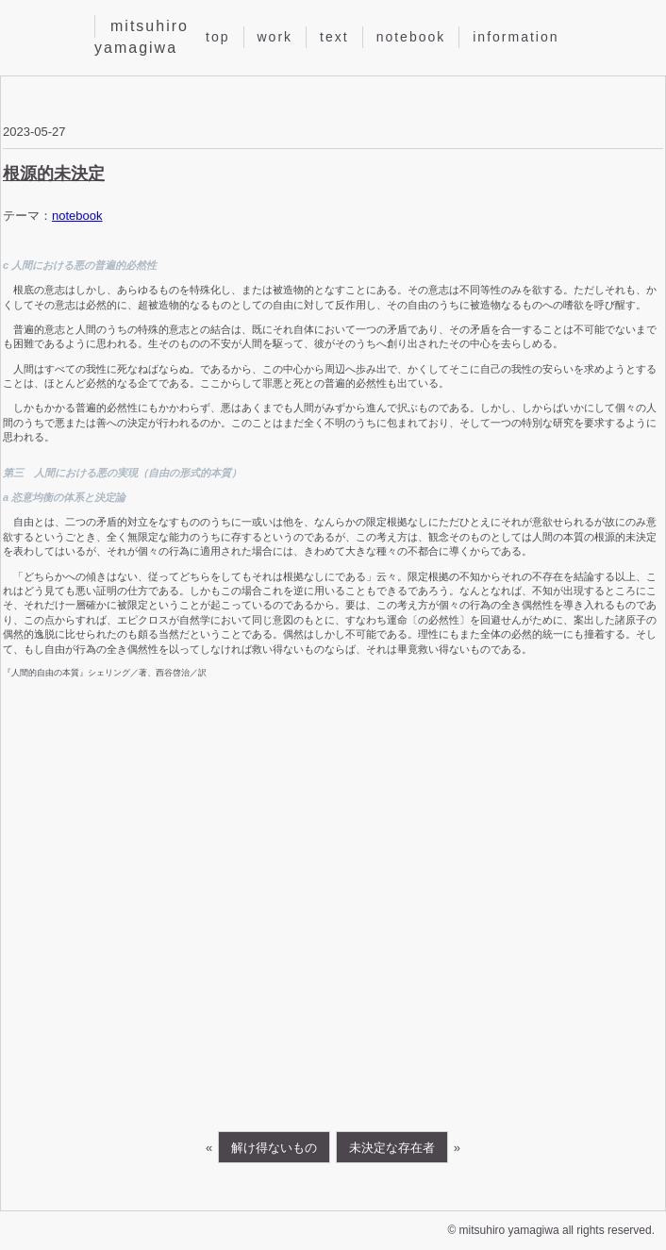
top (217, 36)
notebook (411, 36)
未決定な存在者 (392, 1148)
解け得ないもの (274, 1148)
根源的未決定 (54, 173)
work (275, 36)
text (334, 36)
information (515, 36)
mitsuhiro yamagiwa (141, 37)
